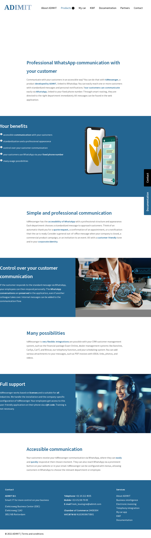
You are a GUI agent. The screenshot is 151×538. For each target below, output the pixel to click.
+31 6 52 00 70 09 (76, 500)
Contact (147, 178)
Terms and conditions (33, 533)
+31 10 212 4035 (77, 495)
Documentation (147, 201)
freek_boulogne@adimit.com (82, 503)
